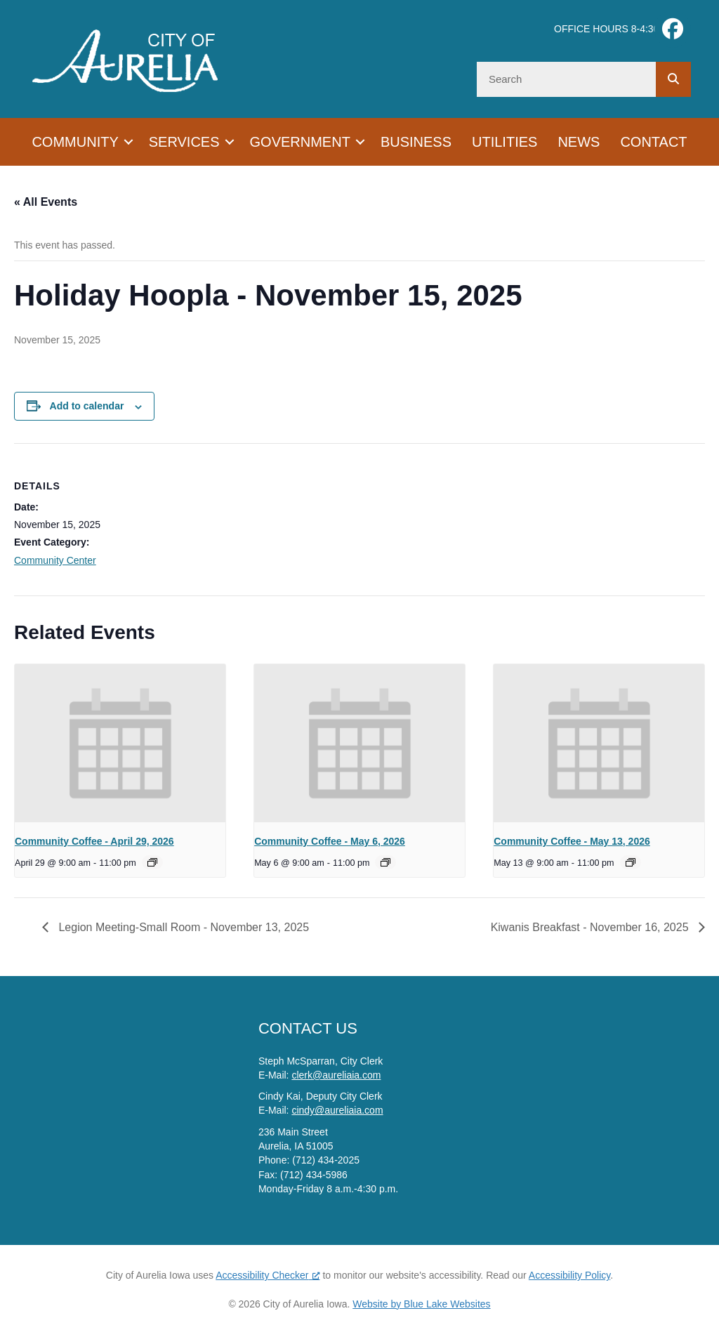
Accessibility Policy (569, 1275)
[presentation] (120, 743)
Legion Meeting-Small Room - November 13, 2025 (182, 927)
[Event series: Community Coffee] (152, 862)
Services (184, 142)
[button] (128, 142)
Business (416, 142)
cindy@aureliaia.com (337, 1110)
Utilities (504, 142)
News (579, 142)
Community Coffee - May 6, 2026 (329, 841)
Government (300, 142)
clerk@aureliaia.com (336, 1075)
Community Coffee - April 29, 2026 (94, 841)
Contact (653, 142)
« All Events (45, 202)
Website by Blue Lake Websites (421, 1304)
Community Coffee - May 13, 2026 (572, 841)
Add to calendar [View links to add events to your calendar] (87, 405)
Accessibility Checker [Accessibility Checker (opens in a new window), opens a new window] (267, 1275)
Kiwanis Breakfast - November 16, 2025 (591, 927)
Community (75, 142)
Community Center (55, 560)
